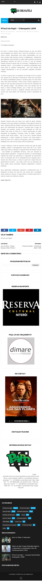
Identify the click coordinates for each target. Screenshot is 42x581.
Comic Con (18, 522)
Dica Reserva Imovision (9, 525)
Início (4, 21)
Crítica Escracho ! (22, 519)
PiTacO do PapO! (6, 34)
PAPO (4, 529)
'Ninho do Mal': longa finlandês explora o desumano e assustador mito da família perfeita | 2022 (25, 549)
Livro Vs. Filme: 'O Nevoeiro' (21, 538)
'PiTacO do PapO (27, 525)
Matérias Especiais (22, 512)
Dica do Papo (6, 512)
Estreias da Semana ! (9, 515)
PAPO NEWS (6, 522)
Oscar (23, 515)
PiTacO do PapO (33, 32)
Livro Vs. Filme (7, 519)
